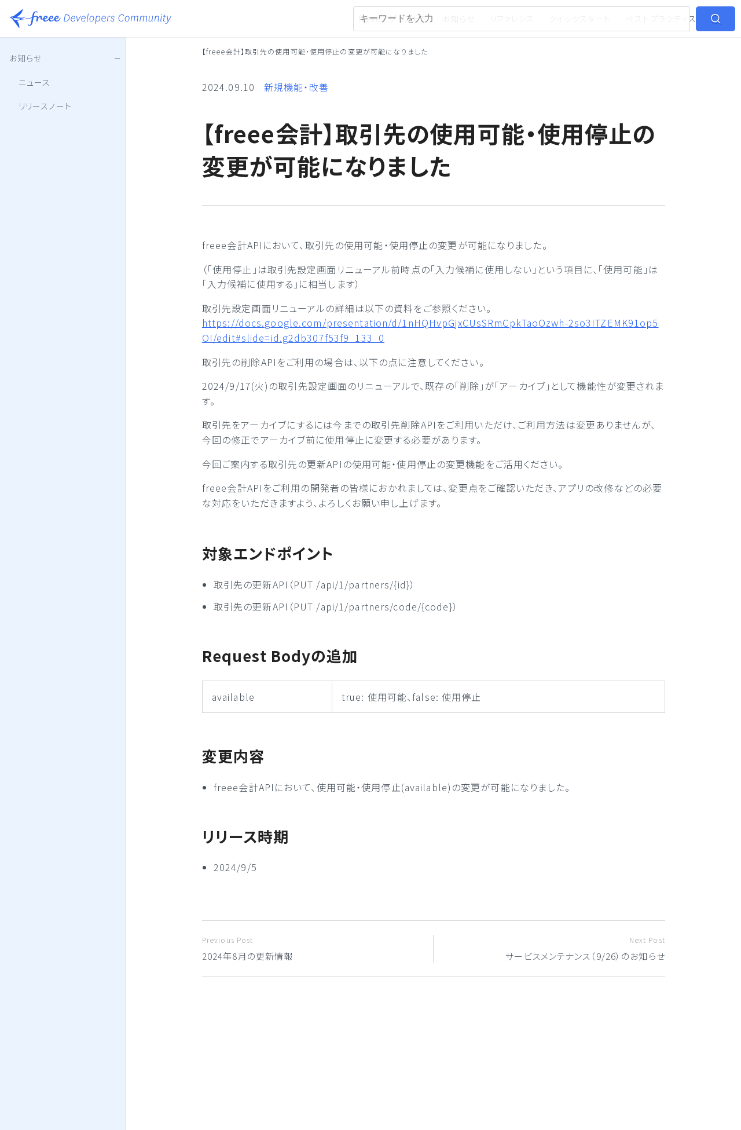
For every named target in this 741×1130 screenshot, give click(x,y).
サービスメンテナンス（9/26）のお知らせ (553, 948)
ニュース (34, 82)
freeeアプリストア (393, 18)
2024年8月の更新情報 (313, 948)
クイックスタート (580, 18)
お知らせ (458, 18)
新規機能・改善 (296, 87)
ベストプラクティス (660, 18)
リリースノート (45, 106)
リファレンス (512, 18)
